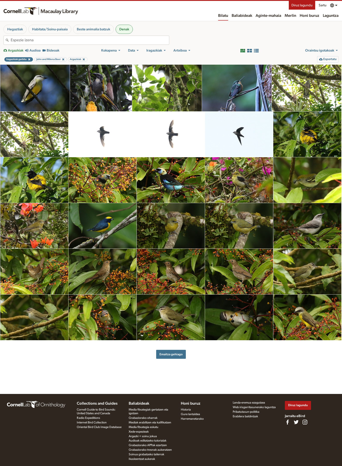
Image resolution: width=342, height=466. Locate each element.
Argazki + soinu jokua (143, 436)
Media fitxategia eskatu (143, 427)
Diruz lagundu (302, 5)
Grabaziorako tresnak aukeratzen (150, 449)
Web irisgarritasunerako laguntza (254, 407)
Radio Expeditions (88, 417)
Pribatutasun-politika (246, 411)
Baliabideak (242, 16)
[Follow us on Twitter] (296, 422)
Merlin (290, 16)
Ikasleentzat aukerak (142, 459)
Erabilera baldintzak (245, 416)
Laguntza (331, 16)
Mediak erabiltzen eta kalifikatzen (150, 422)
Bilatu (223, 16)
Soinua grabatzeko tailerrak (146, 454)
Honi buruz (309, 16)
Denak (124, 29)
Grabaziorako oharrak (143, 417)
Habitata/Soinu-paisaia (50, 29)
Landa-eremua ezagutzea (249, 402)
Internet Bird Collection (92, 422)
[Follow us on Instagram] (305, 422)
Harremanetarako (192, 418)
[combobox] (90, 40)
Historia (186, 409)
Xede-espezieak (139, 431)
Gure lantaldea (190, 414)
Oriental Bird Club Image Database (99, 427)
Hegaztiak (15, 29)
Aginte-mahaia (268, 16)
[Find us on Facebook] (287, 422)
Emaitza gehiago (171, 354)
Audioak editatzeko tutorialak (147, 440)
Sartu (323, 5)
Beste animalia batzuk (93, 29)
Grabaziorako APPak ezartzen (148, 445)
